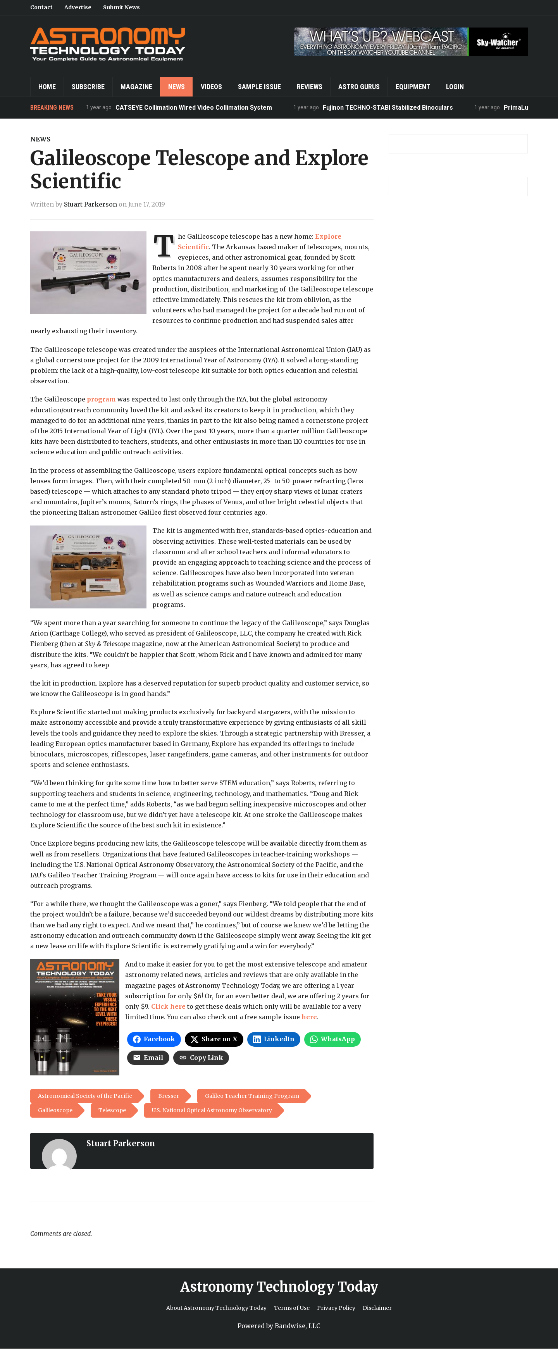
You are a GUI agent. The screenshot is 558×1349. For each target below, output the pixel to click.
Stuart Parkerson (90, 204)
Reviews (309, 87)
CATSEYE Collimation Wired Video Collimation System (194, 107)
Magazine (136, 87)
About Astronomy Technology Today (216, 1307)
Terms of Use (292, 1307)
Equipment (413, 87)
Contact (41, 7)
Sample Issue (259, 87)
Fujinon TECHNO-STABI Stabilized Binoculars (388, 107)
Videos (211, 87)
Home (47, 87)
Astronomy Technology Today (279, 1287)
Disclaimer (377, 1307)
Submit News (121, 7)
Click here (168, 1006)
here (309, 1017)
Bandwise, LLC (297, 1326)
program (101, 399)
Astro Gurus (359, 87)
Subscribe (88, 87)
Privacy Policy (336, 1307)
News (176, 87)
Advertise (77, 7)
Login (455, 87)
